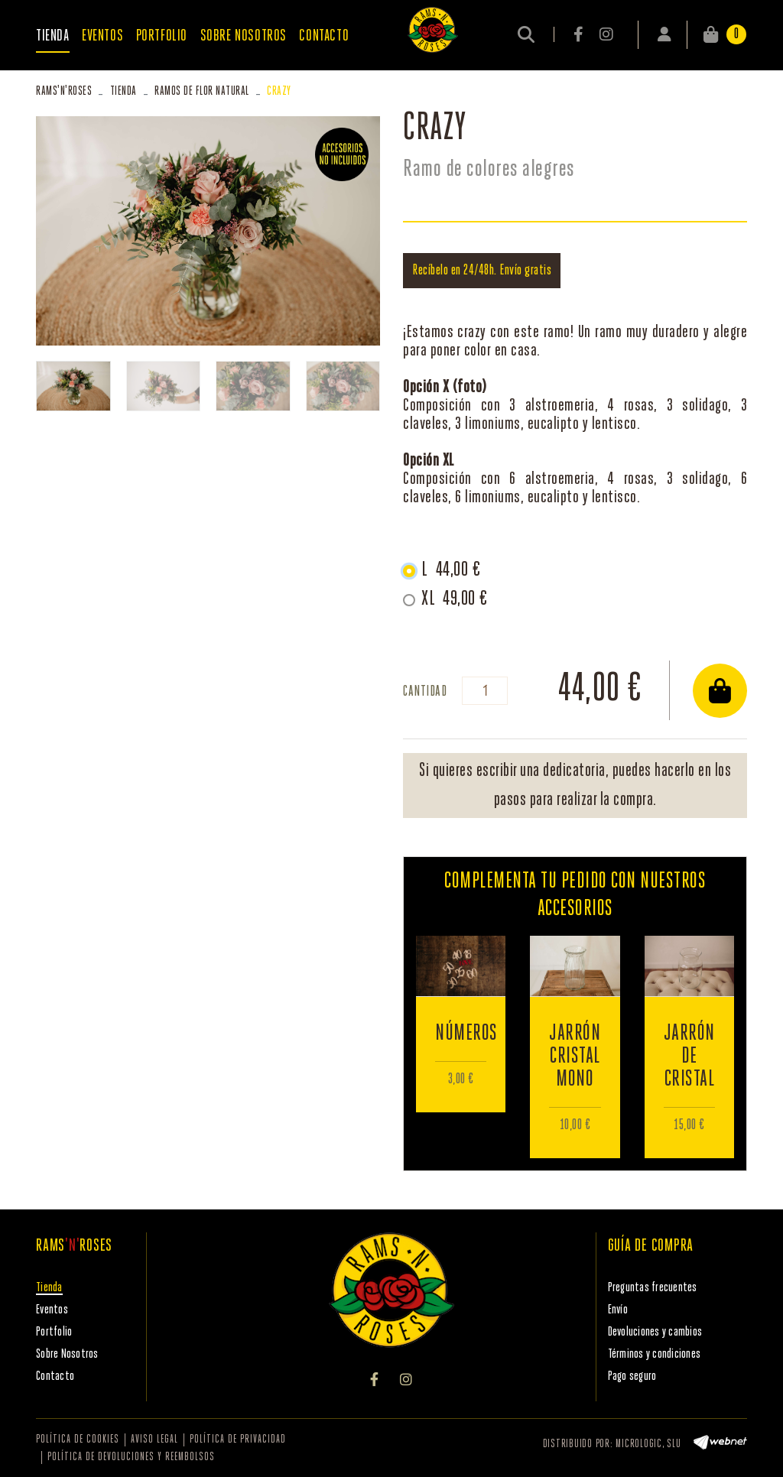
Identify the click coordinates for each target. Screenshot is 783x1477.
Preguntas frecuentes (652, 1288)
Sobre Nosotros (67, 1354)
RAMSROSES (64, 91)
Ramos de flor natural (201, 91)
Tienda (123, 91)
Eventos (52, 1310)
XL (455, 599)
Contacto (55, 1376)
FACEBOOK (579, 34)
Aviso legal (154, 1440)
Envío (618, 1310)
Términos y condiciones (654, 1354)
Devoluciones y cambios (655, 1332)
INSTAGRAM (605, 34)
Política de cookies (77, 1440)
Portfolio (54, 1332)
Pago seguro (632, 1376)
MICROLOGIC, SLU (648, 1444)
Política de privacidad (238, 1440)
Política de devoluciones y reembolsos (131, 1457)
